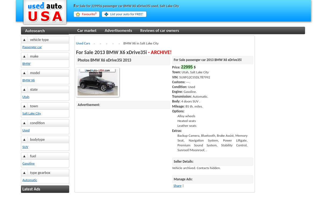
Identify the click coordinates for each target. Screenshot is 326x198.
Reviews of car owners (159, 30)
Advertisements (118, 30)
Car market (87, 30)
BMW (27, 64)
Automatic (30, 180)
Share (178, 186)
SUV (25, 147)
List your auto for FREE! (126, 14)
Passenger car (32, 47)
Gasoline (29, 163)
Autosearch (35, 30)
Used (26, 130)
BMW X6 (29, 80)
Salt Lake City (32, 113)
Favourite (89, 14)
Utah (26, 97)
